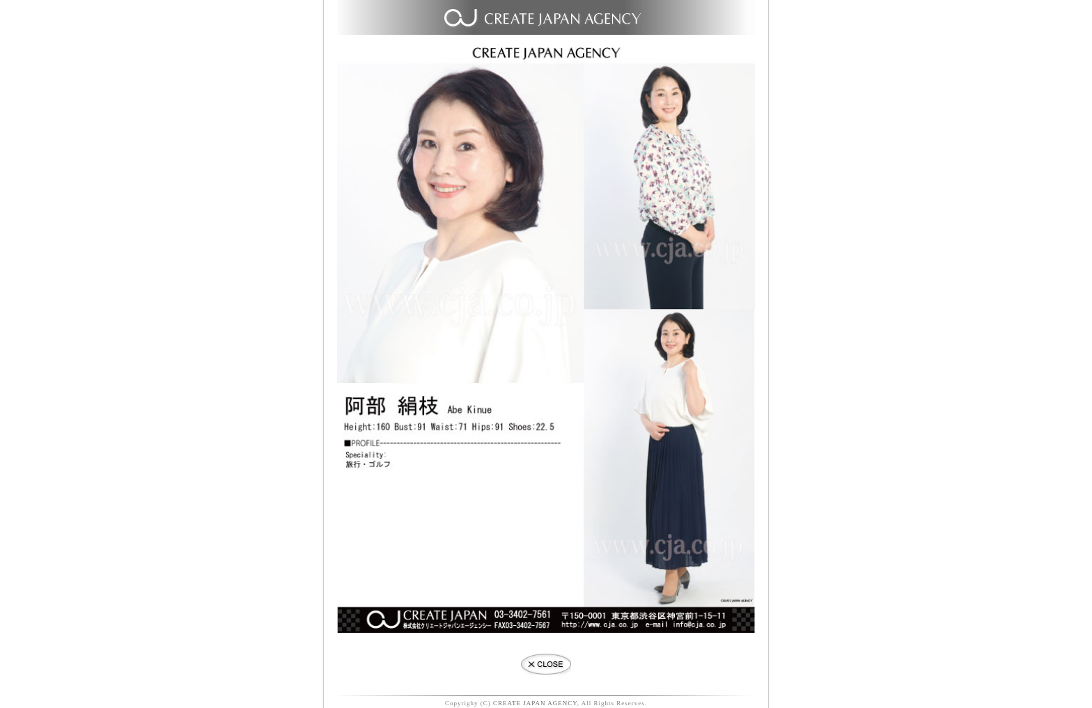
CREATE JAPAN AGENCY (535, 703)
